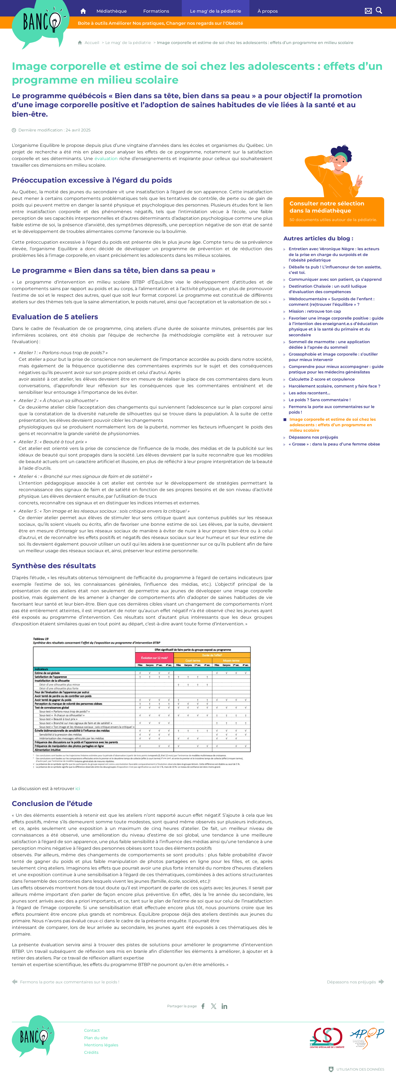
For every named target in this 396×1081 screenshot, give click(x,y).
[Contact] (368, 8)
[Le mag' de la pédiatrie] (215, 8)
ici (77, 788)
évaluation (105, 158)
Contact (92, 1030)
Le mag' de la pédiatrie (128, 42)
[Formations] (158, 8)
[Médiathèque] (111, 8)
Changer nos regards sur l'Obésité (160, 23)
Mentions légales (101, 1045)
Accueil (92, 42)
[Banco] (83, 8)
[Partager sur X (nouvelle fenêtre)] (213, 1006)
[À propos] (272, 8)
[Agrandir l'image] (142, 703)
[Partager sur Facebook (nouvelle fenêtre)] (203, 1006)
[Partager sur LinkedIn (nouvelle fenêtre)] (224, 1006)
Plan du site (96, 1037)
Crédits (91, 1052)
